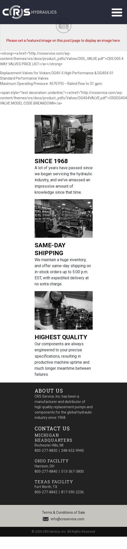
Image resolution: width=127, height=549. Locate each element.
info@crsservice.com (67, 519)
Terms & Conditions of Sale (63, 512)
